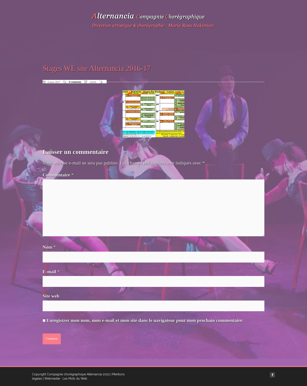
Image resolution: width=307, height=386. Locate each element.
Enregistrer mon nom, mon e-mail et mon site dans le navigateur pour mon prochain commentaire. (145, 320)
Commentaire (58, 175)
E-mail (51, 271)
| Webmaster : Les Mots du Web (65, 378)
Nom (49, 247)
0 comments (75, 81)
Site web (51, 296)
